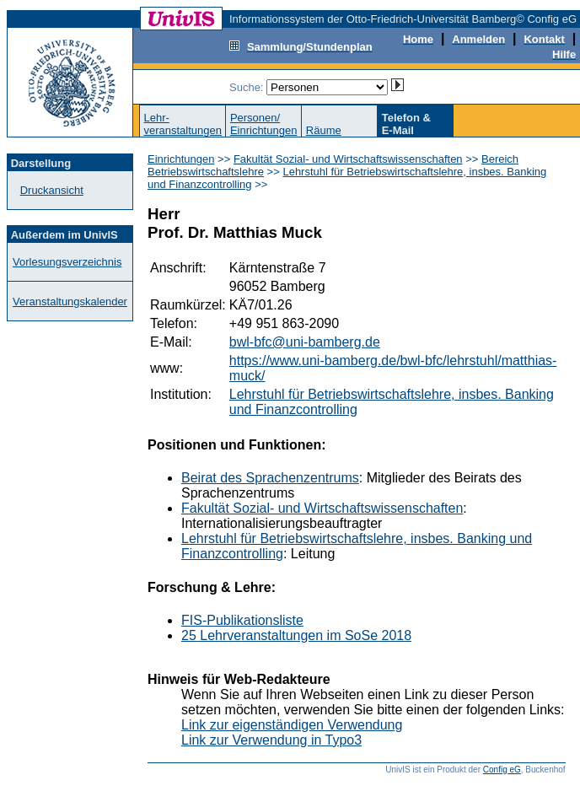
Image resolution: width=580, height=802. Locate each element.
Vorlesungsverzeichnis (67, 262)
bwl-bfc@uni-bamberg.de (304, 342)
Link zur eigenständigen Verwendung (291, 725)
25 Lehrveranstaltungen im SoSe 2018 (296, 635)
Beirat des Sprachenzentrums (270, 478)
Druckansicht (51, 190)
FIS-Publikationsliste (242, 620)
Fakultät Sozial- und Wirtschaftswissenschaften (348, 159)
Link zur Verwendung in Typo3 (271, 740)
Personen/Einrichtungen (264, 124)
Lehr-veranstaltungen (182, 124)
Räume (323, 130)
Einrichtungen (181, 159)
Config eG (502, 769)
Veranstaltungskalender (70, 301)
